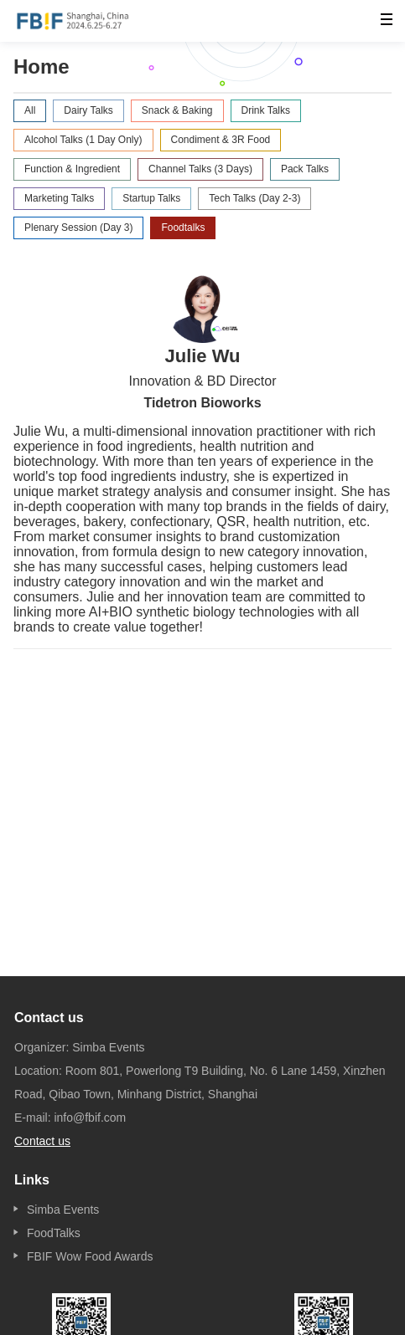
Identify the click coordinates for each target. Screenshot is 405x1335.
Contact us (42, 1141)
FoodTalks (53, 1233)
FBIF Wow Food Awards (90, 1256)
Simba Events (63, 1209)
